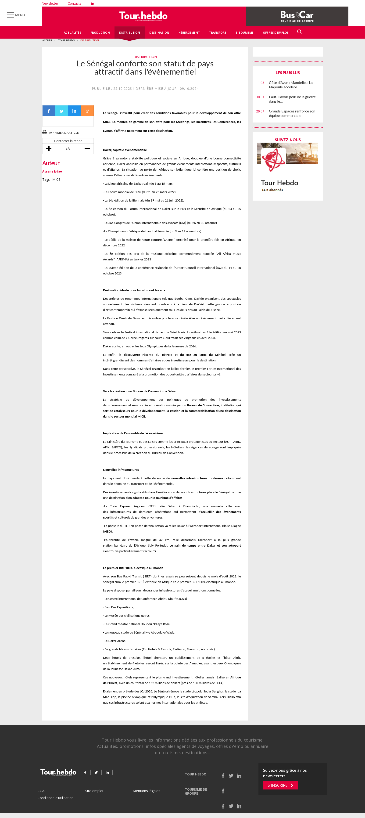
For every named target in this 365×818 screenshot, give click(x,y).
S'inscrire (277, 785)
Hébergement (189, 33)
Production (100, 33)
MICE (56, 179)
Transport (217, 33)
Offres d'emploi (275, 33)
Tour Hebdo (66, 40)
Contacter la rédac (68, 141)
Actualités (72, 33)
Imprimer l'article (64, 132)
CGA (41, 790)
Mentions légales (146, 790)
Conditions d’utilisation (55, 797)
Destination (159, 33)
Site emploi (94, 790)
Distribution (129, 33)
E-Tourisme (245, 33)
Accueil (47, 40)
